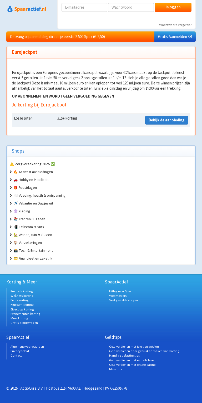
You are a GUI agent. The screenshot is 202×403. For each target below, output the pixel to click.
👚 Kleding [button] (21, 211)
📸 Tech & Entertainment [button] (33, 250)
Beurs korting (20, 300)
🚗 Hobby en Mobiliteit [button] (31, 180)
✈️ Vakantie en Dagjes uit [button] (33, 203)
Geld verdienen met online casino (132, 365)
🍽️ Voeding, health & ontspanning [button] (39, 195)
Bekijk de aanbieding (167, 120)
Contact (16, 355)
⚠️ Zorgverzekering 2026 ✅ (32, 164)
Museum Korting (22, 305)
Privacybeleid (20, 351)
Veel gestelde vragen (123, 300)
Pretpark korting (22, 291)
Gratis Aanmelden (175, 37)
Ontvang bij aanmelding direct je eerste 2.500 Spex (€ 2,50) (57, 37)
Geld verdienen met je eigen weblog (134, 346)
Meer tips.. (116, 369)
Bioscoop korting (22, 309)
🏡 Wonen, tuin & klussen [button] (32, 235)
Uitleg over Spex (120, 291)
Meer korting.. (20, 318)
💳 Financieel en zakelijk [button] (32, 258)
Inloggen (173, 7)
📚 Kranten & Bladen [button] (29, 219)
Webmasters (118, 296)
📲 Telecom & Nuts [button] (28, 227)
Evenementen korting (25, 314)
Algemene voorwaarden (27, 346)
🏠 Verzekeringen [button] (27, 243)
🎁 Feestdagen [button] (25, 188)
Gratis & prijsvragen (24, 323)
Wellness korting (22, 296)
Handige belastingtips (124, 355)
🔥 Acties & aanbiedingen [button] (33, 172)
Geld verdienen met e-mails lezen (132, 360)
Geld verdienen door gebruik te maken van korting (144, 351)
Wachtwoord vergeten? (175, 24)
